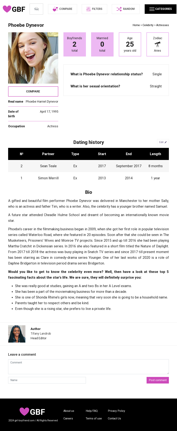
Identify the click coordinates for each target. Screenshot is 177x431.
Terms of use (94, 418)
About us (68, 411)
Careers (68, 418)
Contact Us (114, 418)
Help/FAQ (92, 411)
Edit (163, 153)
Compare (33, 102)
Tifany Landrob (41, 344)
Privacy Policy (116, 411)
